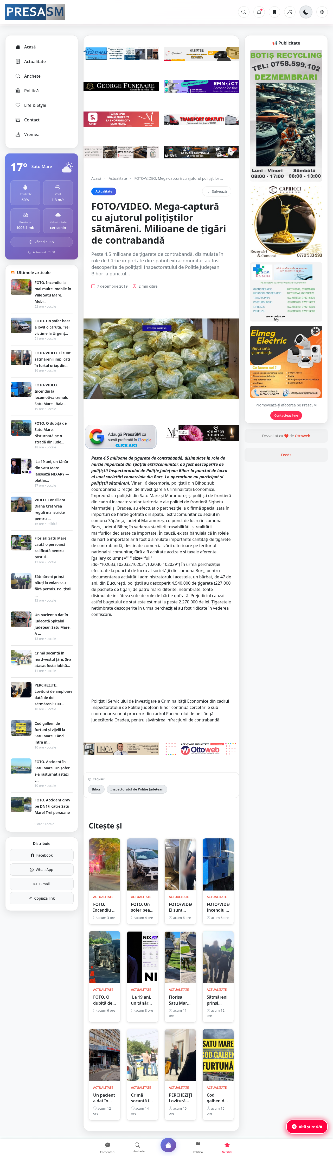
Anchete (28, 76)
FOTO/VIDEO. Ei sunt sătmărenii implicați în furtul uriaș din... (53, 359)
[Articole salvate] (274, 12)
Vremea (27, 134)
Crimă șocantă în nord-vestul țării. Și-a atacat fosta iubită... (53, 659)
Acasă (25, 47)
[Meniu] (322, 12)
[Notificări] (259, 12)
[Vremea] (290, 12)
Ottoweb (302, 435)
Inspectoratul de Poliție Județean (137, 789)
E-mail (42, 884)
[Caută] (243, 12)
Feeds (286, 454)
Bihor (96, 789)
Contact (27, 120)
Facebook (42, 855)
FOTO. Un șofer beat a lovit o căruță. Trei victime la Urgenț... (52, 327)
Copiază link (42, 898)
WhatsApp (41, 869)
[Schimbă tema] (305, 11)
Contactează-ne (286, 415)
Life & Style (30, 105)
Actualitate (30, 61)
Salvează (217, 191)
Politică (27, 91)
